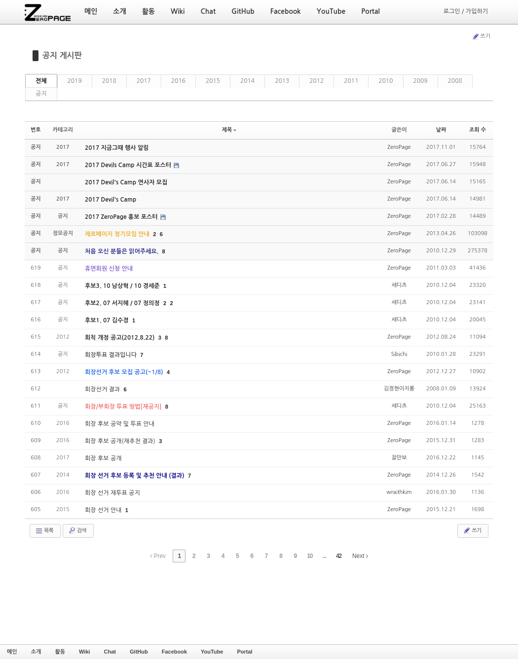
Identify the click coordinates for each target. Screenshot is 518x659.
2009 (420, 81)
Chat (110, 652)
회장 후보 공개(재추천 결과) (121, 441)
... (324, 556)
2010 (385, 81)
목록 (44, 530)
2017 (144, 81)
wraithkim (398, 492)
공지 (41, 94)
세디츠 (399, 285)
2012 (316, 81)
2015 (213, 81)
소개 (36, 652)
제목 (229, 130)
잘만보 (399, 457)
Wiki (84, 652)
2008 (455, 81)
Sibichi (399, 354)
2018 (109, 81)
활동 (60, 652)
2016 (178, 81)
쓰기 (481, 36)
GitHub (139, 652)
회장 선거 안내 (104, 510)
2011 (351, 81)
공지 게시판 (62, 55)
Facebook (174, 652)
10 (309, 556)
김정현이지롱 (399, 388)
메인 (12, 652)
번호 (36, 130)
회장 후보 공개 (103, 458)
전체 (41, 81)
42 (338, 556)
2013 (282, 81)
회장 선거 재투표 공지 (112, 493)
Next (360, 556)
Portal (244, 652)
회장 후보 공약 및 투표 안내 (119, 424)
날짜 (441, 130)
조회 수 (477, 130)
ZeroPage (399, 147)
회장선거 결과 (103, 389)
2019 (75, 81)
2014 (247, 81)
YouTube (212, 652)
